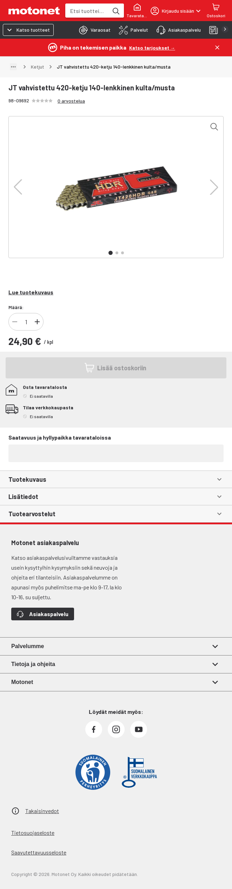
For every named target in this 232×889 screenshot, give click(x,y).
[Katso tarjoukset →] (152, 47)
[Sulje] (217, 47)
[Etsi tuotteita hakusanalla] (115, 11)
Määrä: (16, 307)
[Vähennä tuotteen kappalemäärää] (15, 322)
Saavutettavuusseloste (38, 852)
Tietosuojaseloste (32, 832)
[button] (18, 187)
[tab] (93, 29)
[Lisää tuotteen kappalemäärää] (37, 322)
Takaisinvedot (42, 810)
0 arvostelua (71, 101)
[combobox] (86, 10)
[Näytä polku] (13, 66)
